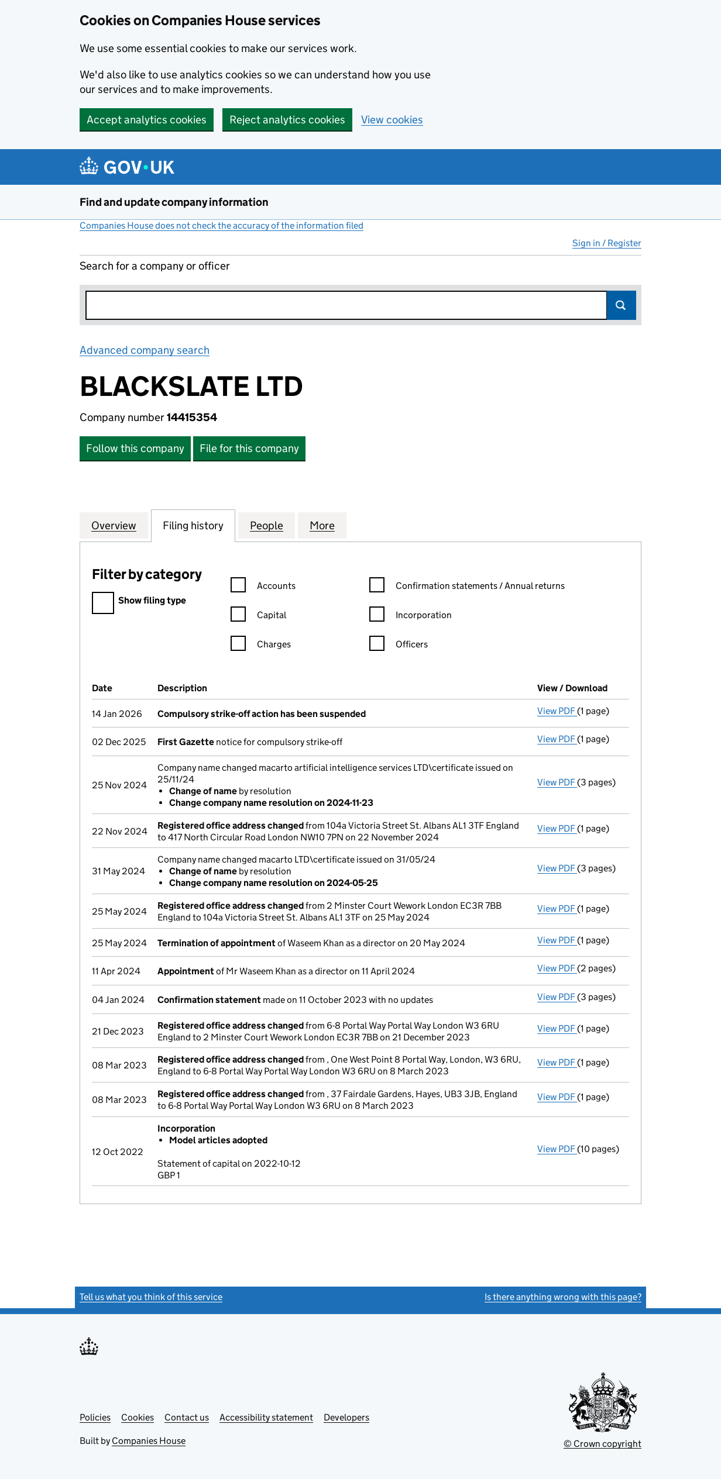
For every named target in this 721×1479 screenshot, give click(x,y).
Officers (398, 646)
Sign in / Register (606, 243)
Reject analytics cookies (287, 119)
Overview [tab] (113, 525)
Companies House (149, 1440)
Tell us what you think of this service (151, 1296)
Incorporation (410, 616)
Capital (258, 616)
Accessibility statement (266, 1417)
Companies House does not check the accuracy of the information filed (221, 225)
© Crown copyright (602, 1443)
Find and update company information (174, 202)
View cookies (392, 119)
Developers (346, 1417)
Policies (95, 1417)
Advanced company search (145, 350)
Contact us (186, 1417)
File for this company (249, 448)
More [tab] (322, 525)
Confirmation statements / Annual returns (467, 587)
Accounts (263, 587)
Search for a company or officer (155, 266)
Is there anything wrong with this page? (563, 1296)
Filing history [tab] (193, 525)
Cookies (137, 1417)
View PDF (557, 710)
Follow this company (135, 448)
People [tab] (266, 525)
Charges (261, 646)
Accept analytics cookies (147, 119)
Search (621, 305)
